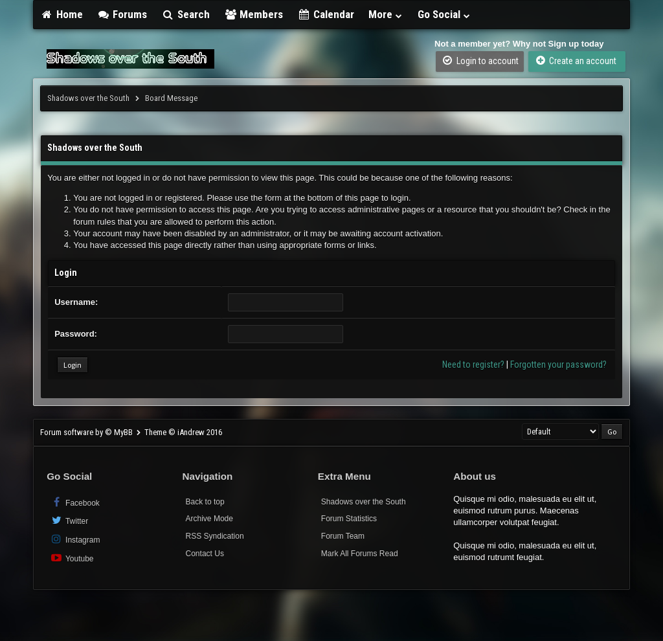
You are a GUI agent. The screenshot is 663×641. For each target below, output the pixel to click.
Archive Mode (209, 518)
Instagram (75, 539)
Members (254, 14)
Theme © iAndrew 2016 (183, 432)
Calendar (325, 14)
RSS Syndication (215, 536)
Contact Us (205, 553)
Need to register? (473, 364)
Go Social (444, 14)
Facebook (75, 502)
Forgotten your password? (558, 364)
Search (185, 14)
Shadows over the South (88, 98)
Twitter (69, 520)
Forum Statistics (349, 518)
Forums (122, 14)
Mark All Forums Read (359, 553)
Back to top (205, 501)
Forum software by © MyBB (87, 432)
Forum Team (343, 536)
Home (61, 14)
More (385, 14)
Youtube (71, 557)
